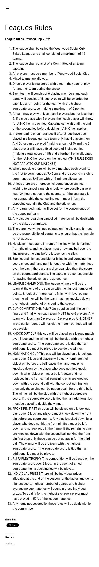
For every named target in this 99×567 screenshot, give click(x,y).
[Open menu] (7, 8)
